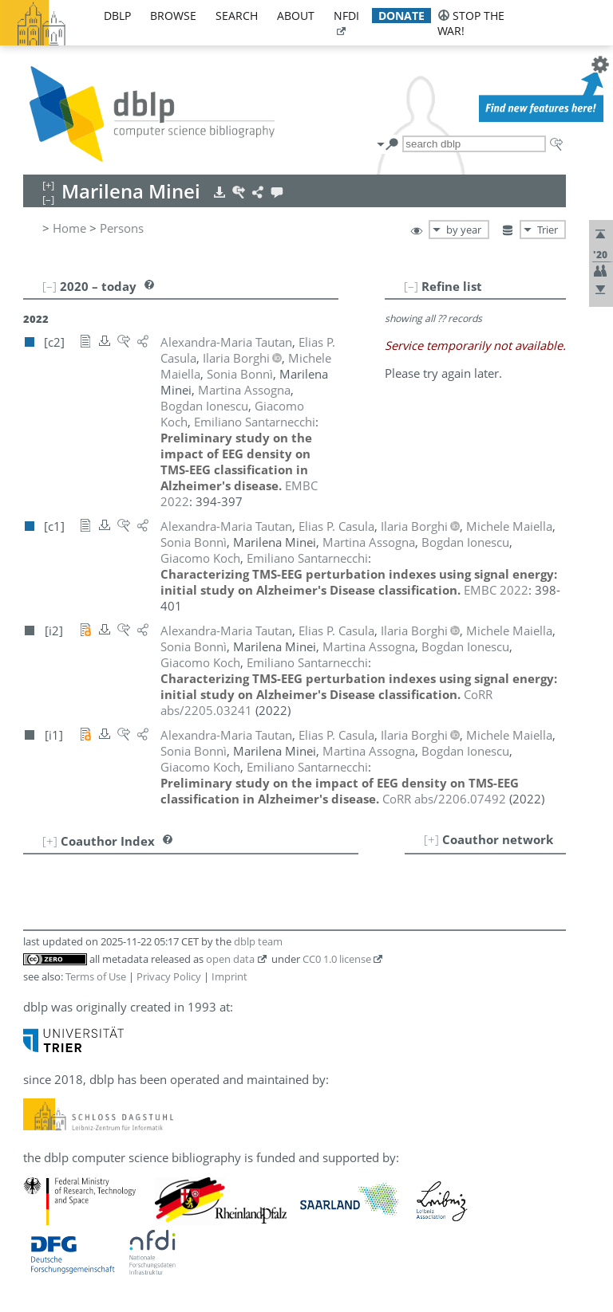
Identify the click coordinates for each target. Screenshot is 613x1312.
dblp (117, 15)
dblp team (258, 941)
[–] (411, 286)
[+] (431, 839)
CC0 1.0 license (337, 959)
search (237, 15)
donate (401, 15)
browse (173, 15)
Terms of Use (95, 976)
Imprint (229, 976)
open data (230, 959)
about (295, 15)
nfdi (346, 15)
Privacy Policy (168, 976)
